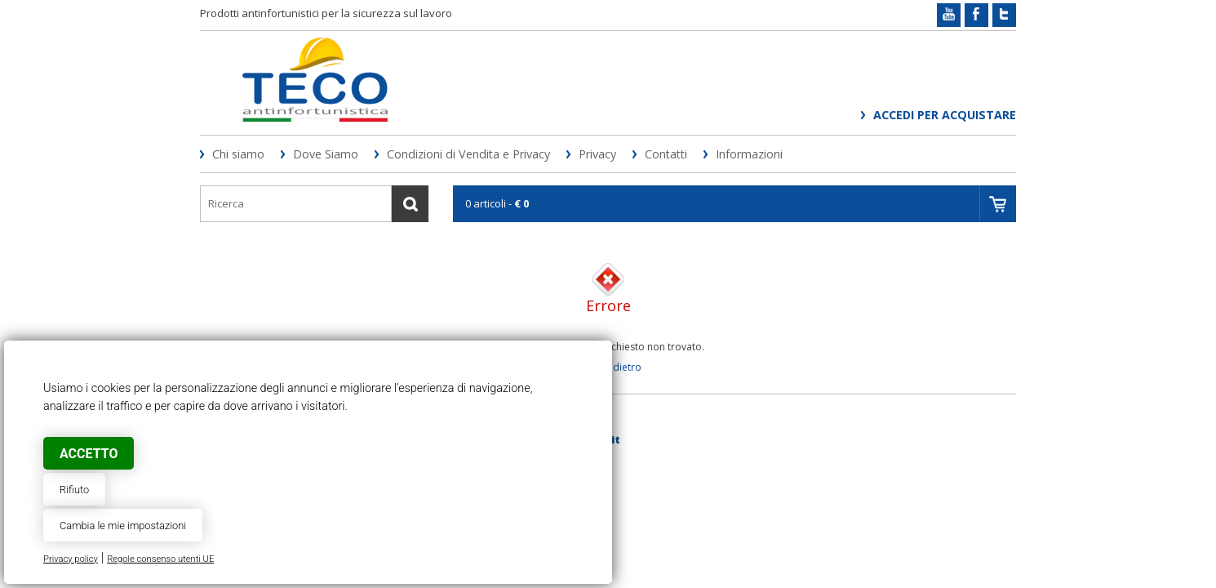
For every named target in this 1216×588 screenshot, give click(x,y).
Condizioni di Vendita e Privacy (468, 154)
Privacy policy (70, 559)
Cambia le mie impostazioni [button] (123, 525)
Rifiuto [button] (74, 489)
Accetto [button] (89, 453)
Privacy (597, 154)
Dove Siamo (325, 154)
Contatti (666, 154)
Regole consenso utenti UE (160, 559)
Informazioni (749, 154)
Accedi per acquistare (944, 114)
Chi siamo (238, 154)
